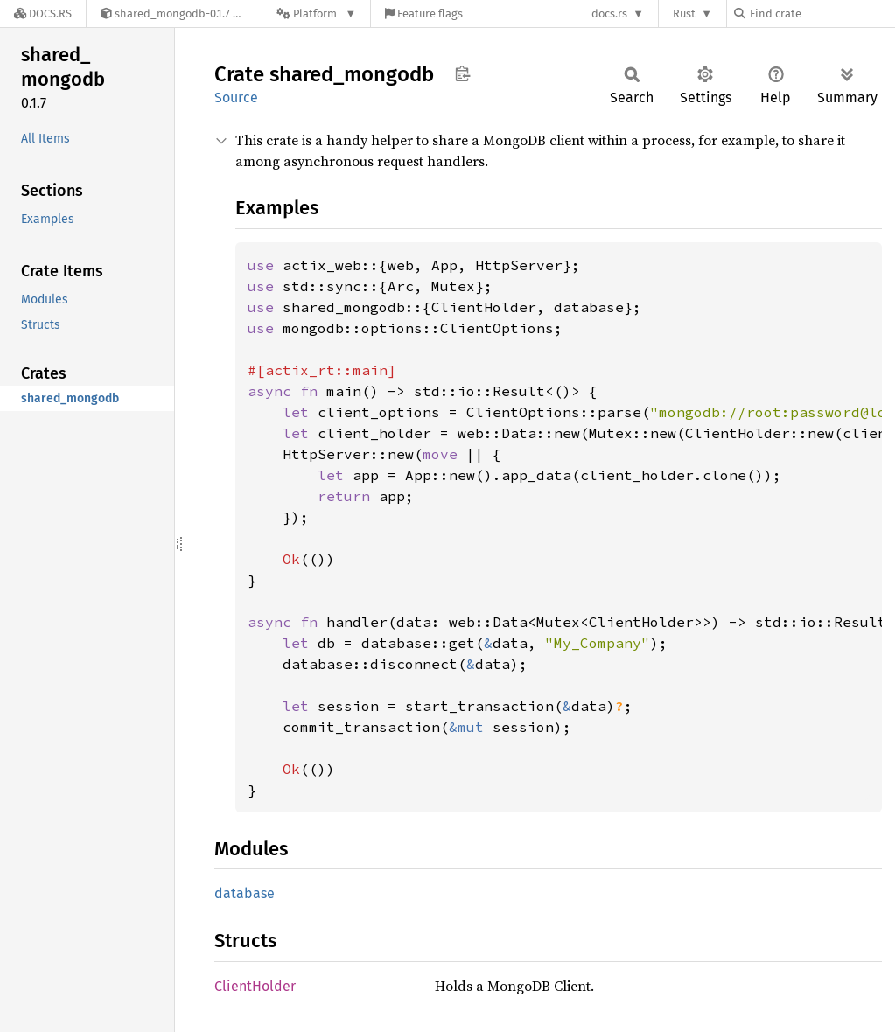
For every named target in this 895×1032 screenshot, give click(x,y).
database (244, 893)
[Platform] (316, 13)
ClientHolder (255, 986)
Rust (684, 13)
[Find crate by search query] (821, 13)
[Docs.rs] (43, 13)
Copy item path (462, 73)
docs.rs (609, 13)
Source (236, 97)
